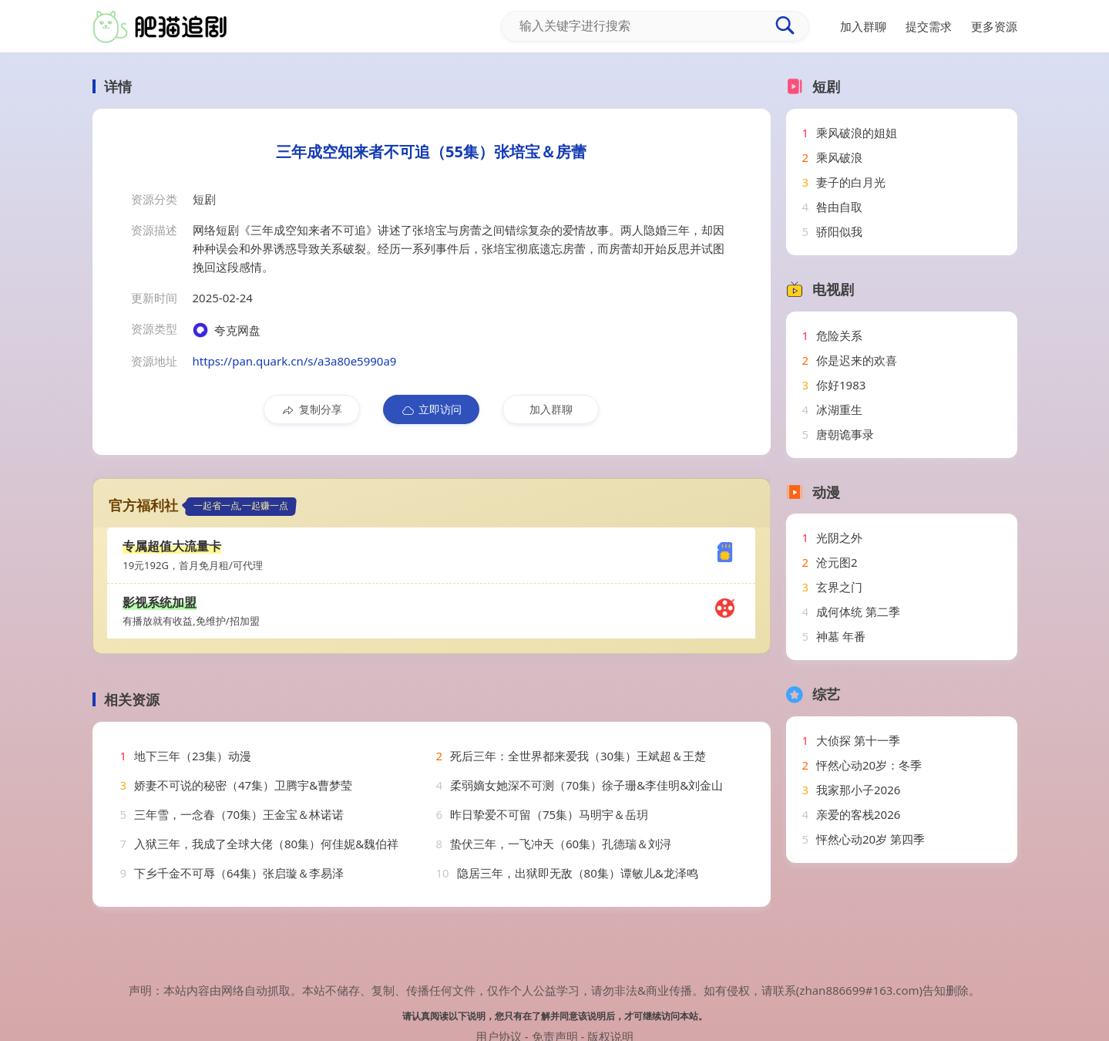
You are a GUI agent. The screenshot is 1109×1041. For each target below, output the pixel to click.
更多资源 (994, 26)
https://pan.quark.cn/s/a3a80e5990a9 (295, 361)
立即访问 (431, 409)
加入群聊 (551, 409)
